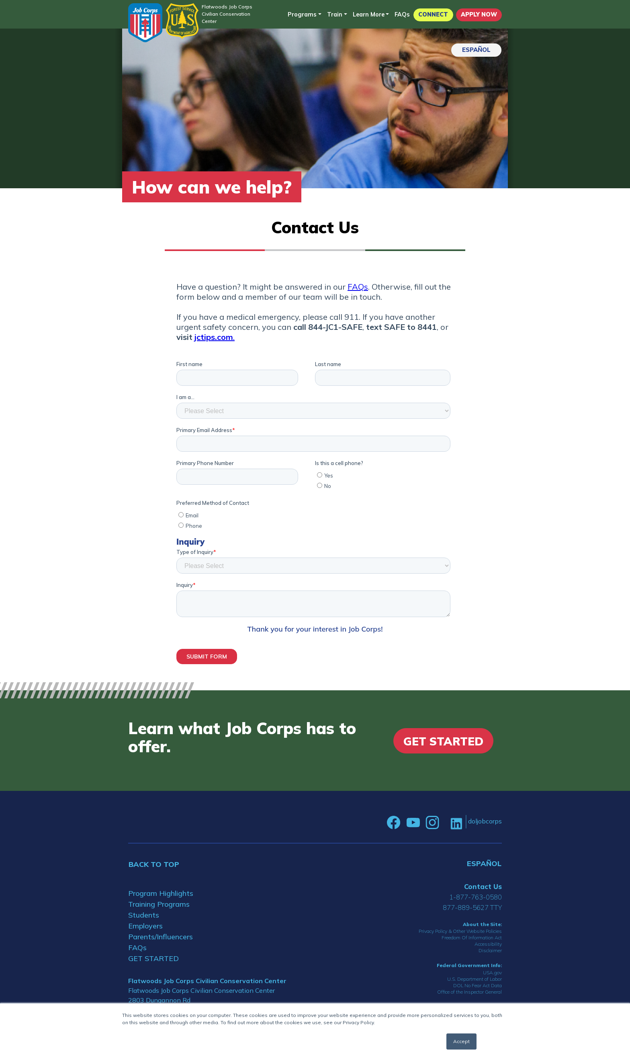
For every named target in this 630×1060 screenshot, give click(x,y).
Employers (145, 925)
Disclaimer (490, 950)
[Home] (145, 22)
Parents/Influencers (160, 936)
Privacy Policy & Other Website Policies (460, 931)
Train (334, 14)
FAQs (402, 14)
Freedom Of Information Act (472, 937)
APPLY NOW (479, 14)
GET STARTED (153, 958)
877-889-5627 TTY (472, 907)
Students (143, 915)
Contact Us (483, 886)
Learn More (369, 14)
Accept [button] (461, 1041)
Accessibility (488, 944)
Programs (302, 14)
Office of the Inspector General (469, 992)
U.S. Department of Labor (474, 979)
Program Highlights (160, 893)
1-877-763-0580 (475, 897)
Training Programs (159, 904)
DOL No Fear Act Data (477, 985)
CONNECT (433, 14)
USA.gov (492, 972)
